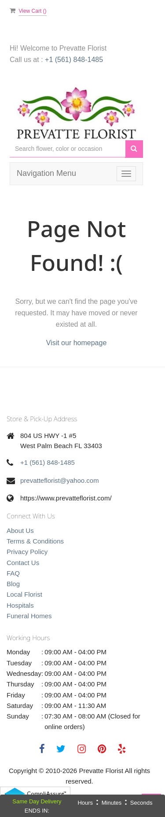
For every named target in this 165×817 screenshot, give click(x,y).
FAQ (13, 573)
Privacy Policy (27, 551)
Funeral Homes (29, 616)
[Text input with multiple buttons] (67, 148)
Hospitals (20, 605)
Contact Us (23, 562)
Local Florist (24, 594)
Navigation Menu (46, 173)
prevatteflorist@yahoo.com (59, 480)
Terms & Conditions (35, 541)
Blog (13, 583)
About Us (20, 530)
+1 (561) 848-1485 (74, 59)
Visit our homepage (76, 342)
